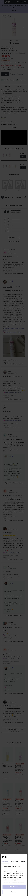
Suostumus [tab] (5, 861)
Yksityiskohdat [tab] (14, 861)
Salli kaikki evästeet (14, 886)
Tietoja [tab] (23, 861)
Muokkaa (14, 891)
